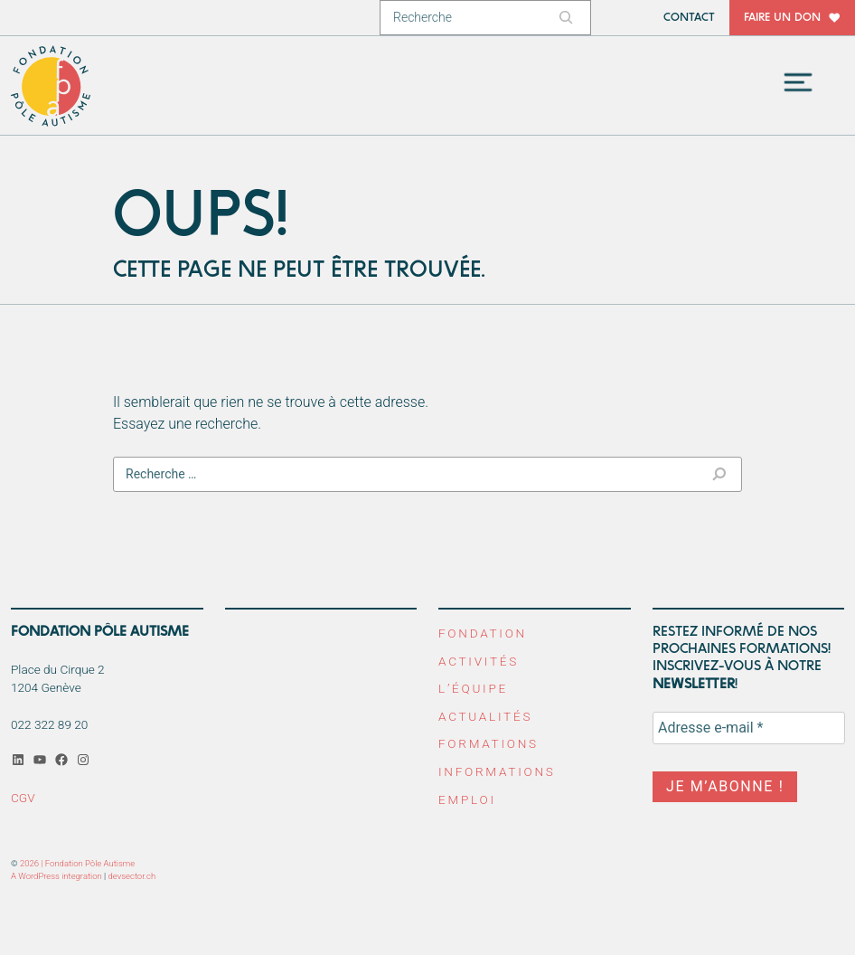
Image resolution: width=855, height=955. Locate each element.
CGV (23, 797)
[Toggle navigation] (798, 83)
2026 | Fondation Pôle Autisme (77, 863)
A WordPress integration (56, 876)
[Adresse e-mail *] (749, 728)
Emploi (467, 799)
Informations (497, 771)
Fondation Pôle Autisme (51, 86)
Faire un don (782, 18)
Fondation (482, 633)
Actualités (485, 716)
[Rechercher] (568, 17)
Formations (488, 743)
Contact (689, 18)
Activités (478, 661)
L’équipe (473, 688)
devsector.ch (132, 876)
